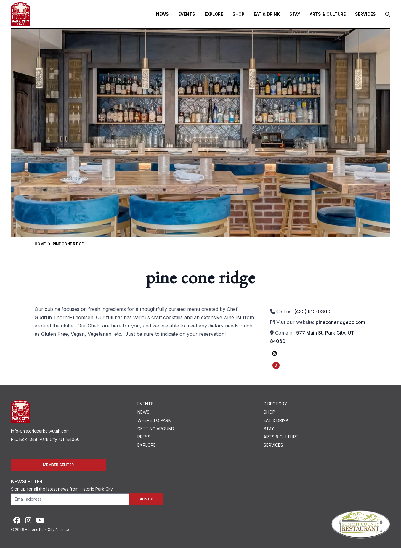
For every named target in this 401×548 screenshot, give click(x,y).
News (162, 14)
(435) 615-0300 (312, 311)
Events (186, 14)
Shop (238, 14)
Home (40, 244)
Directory (275, 403)
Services (365, 14)
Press (143, 436)
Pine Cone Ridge (68, 244)
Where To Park (154, 420)
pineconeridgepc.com (340, 322)
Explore (214, 14)
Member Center (58, 464)
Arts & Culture (328, 14)
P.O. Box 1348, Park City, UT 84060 (45, 439)
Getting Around (155, 428)
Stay (294, 14)
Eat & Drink (267, 14)
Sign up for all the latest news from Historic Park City (62, 488)
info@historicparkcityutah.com (40, 430)
